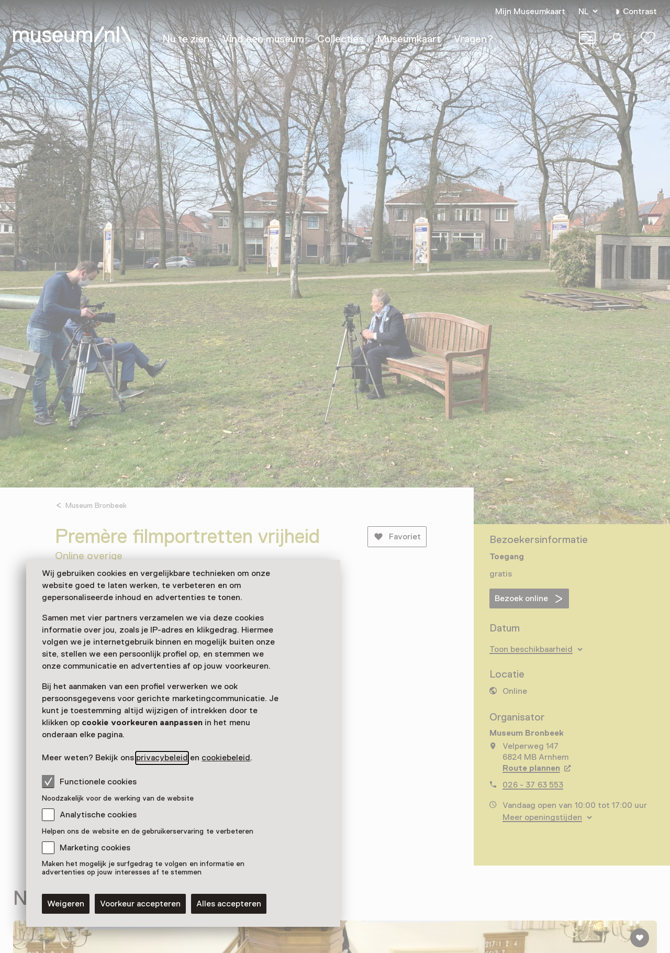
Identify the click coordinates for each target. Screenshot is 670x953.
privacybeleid (162, 757)
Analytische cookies (98, 814)
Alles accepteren (228, 903)
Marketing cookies (95, 847)
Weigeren (65, 903)
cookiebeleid (226, 757)
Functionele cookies (89, 781)
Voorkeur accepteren (140, 903)
